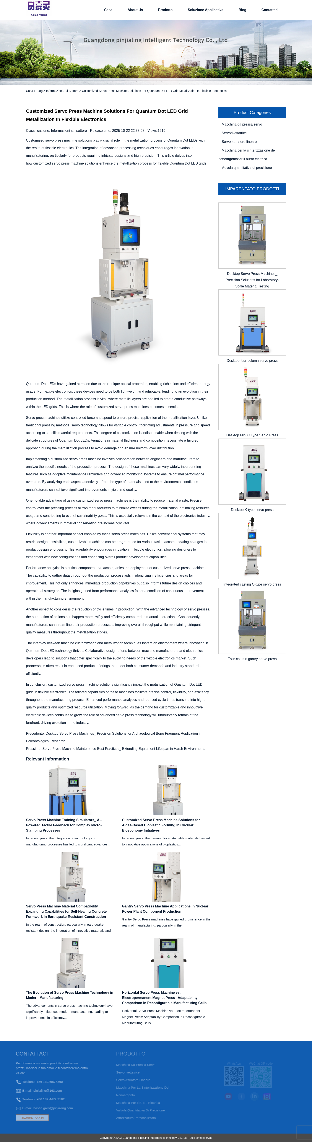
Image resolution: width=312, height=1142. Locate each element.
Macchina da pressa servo (242, 124)
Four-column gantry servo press (252, 659)
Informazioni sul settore (62, 91)
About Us (135, 10)
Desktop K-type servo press (252, 510)
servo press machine (61, 140)
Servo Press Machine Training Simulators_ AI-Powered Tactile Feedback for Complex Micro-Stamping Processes (64, 825)
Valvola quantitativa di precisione (247, 168)
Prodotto (165, 10)
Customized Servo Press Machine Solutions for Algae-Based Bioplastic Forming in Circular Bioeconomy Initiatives (161, 825)
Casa (108, 10)
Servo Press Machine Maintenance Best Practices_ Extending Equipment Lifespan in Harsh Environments (123, 748)
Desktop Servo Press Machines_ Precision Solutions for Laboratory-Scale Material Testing (252, 280)
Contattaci (270, 10)
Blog (242, 10)
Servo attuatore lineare (239, 142)
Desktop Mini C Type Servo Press (252, 435)
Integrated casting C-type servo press (252, 584)
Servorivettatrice (234, 133)
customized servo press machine (58, 163)
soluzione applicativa (205, 10)
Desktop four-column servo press (252, 360)
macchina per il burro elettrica (244, 159)
